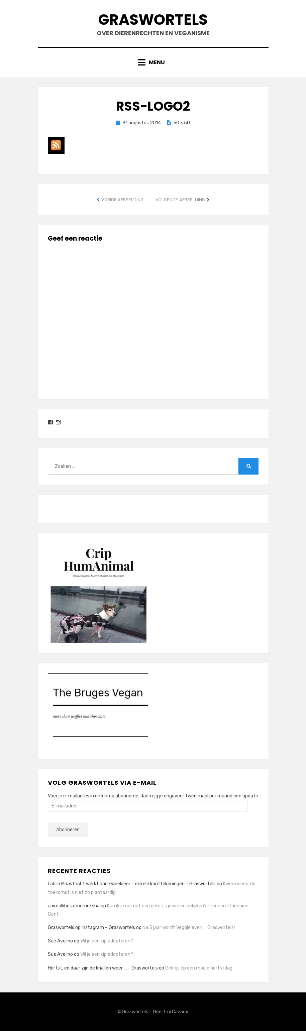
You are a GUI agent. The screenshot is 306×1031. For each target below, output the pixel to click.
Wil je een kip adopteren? (106, 941)
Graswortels (153, 19)
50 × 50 (181, 123)
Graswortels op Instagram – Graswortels (91, 927)
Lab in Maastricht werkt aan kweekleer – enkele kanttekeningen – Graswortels (132, 884)
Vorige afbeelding (122, 199)
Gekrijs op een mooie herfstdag (198, 968)
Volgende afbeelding (180, 199)
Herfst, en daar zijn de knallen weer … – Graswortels (103, 968)
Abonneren (68, 829)
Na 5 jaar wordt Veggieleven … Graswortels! (188, 927)
